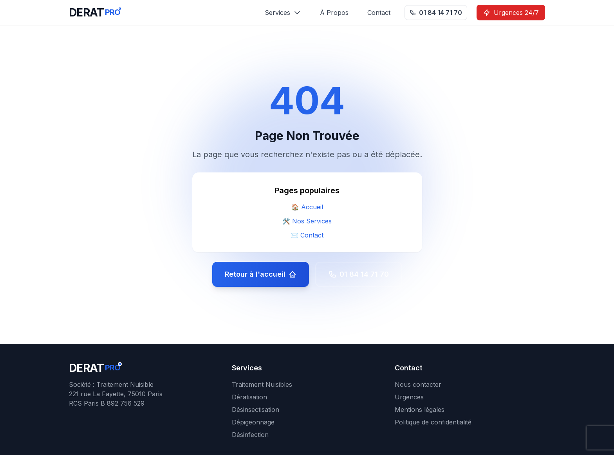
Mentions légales (419, 409)
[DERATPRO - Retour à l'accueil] (95, 12)
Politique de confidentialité (433, 422)
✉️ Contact (307, 235)
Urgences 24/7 (511, 12)
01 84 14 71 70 (436, 12)
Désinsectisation (255, 409)
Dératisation (249, 397)
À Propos (334, 12)
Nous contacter (418, 384)
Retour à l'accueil (260, 274)
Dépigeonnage (253, 422)
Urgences (409, 397)
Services (283, 12)
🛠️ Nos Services (307, 221)
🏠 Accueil (307, 207)
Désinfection (250, 435)
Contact (378, 12)
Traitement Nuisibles (262, 384)
